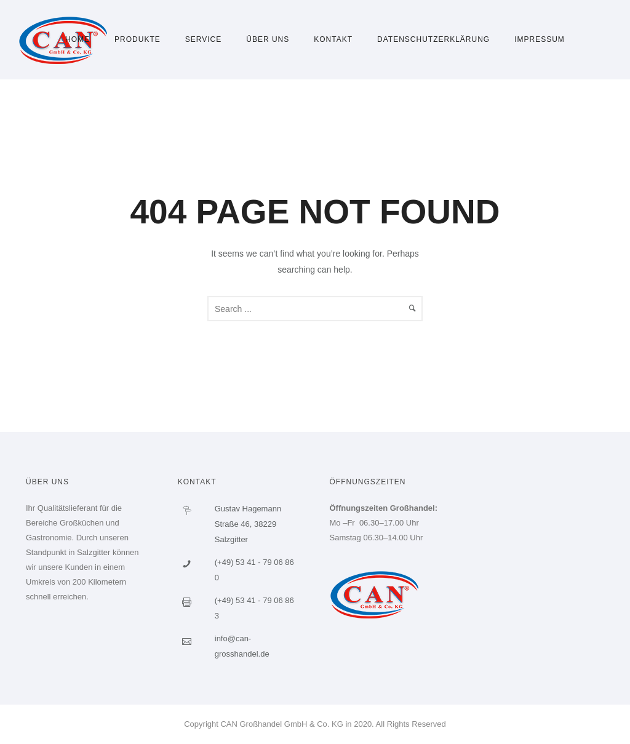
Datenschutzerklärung (433, 39)
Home (77, 39)
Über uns (267, 39)
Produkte (137, 39)
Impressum (539, 39)
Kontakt (333, 39)
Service (203, 39)
